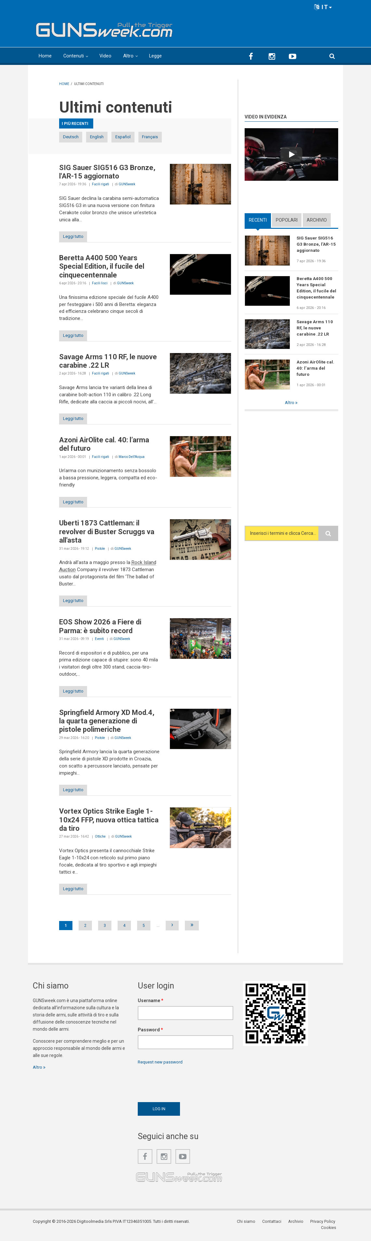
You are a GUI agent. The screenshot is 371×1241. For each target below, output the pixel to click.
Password (150, 1037)
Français (190, 137)
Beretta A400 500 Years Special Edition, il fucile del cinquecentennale (101, 268)
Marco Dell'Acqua (132, 460)
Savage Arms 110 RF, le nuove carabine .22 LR (108, 363)
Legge (156, 56)
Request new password (162, 1069)
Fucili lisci (100, 285)
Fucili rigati (100, 185)
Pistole (100, 553)
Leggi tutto (76, 238)
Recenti (258, 220)
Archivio (317, 220)
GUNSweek (127, 185)
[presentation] (187, 1089)
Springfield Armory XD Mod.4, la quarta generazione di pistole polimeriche (106, 727)
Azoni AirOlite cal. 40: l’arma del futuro (316, 370)
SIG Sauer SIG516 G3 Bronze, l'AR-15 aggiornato (107, 172)
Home (45, 56)
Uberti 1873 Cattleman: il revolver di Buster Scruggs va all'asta (106, 535)
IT (323, 7)
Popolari (287, 220)
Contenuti (73, 56)
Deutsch (76, 137)
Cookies (330, 1229)
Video (106, 56)
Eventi (99, 643)
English (114, 137)
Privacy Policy (304, 1229)
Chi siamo (230, 1229)
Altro (129, 56)
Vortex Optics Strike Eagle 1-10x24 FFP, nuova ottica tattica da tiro (109, 826)
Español (152, 137)
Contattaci (255, 1229)
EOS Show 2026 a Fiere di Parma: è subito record (100, 631)
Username (150, 1008)
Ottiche (100, 843)
